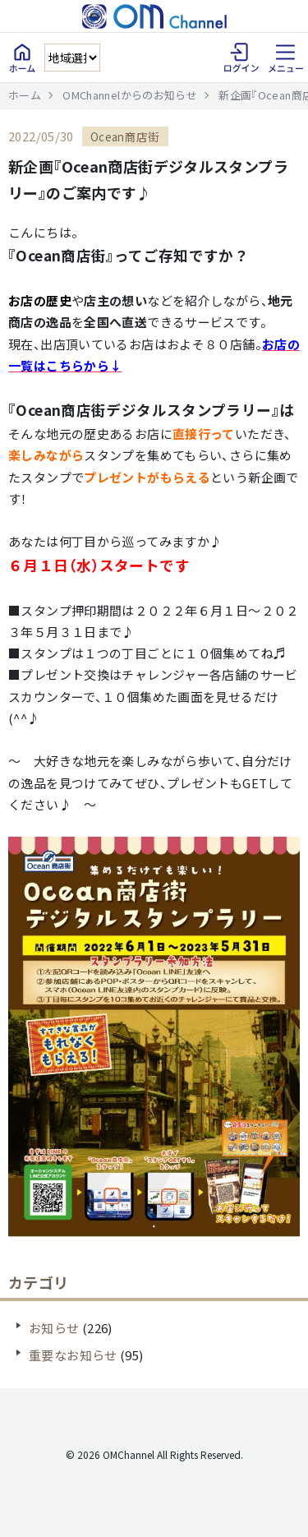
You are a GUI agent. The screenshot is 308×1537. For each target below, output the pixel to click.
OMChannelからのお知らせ (129, 95)
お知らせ (54, 1327)
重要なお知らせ (73, 1355)
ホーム (24, 95)
